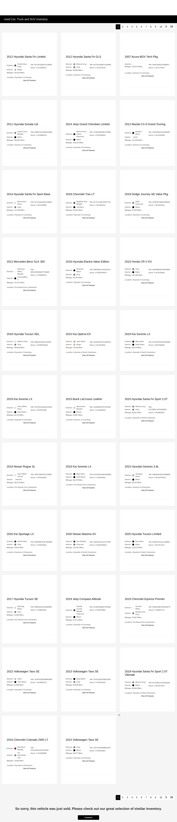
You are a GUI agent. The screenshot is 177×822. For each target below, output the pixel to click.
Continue (88, 817)
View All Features (29, 80)
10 (161, 27)
